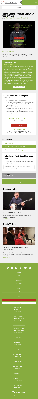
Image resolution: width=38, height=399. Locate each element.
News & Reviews (17, 354)
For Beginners (18, 323)
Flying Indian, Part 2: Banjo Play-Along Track (15, 146)
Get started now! (19, 130)
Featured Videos (17, 366)
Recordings (18, 356)
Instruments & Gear (18, 328)
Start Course (19, 37)
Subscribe (19, 300)
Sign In (19, 303)
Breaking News (18, 361)
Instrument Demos (19, 330)
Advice (16, 347)
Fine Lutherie (18, 337)
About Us (19, 272)
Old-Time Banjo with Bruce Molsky (18, 18)
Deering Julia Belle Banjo (12, 212)
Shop (19, 275)
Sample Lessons (19, 316)
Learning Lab (16, 342)
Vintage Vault (18, 332)
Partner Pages (18, 387)
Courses (17, 309)
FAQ (19, 291)
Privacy (19, 293)
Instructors (18, 314)
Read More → (6, 218)
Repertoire (17, 349)
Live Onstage (18, 371)
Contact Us (19, 280)
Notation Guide (18, 320)
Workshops (18, 311)
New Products (18, 380)
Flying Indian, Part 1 (9, 143)
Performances (18, 385)
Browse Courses (19, 41)
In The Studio (18, 368)
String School (17, 307)
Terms (19, 296)
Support (19, 278)
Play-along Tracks (19, 318)
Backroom (17, 373)
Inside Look (17, 383)
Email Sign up (19, 283)
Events (16, 359)
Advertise (19, 286)
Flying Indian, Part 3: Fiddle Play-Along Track (15, 150)
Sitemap (19, 288)
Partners (15, 378)
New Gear (17, 335)
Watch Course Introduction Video (19, 44)
